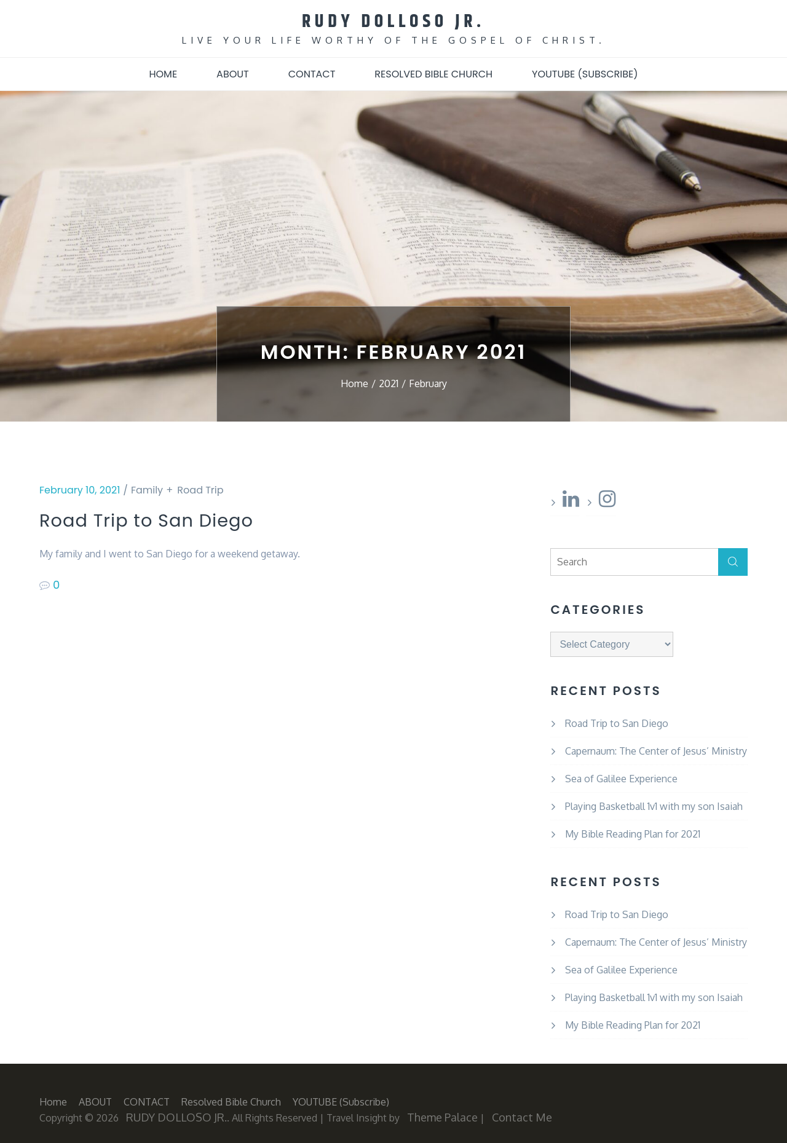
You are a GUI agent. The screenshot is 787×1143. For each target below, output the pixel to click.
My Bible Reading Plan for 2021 (632, 833)
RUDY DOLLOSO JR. (394, 20)
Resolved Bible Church (433, 73)
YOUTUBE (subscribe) (585, 73)
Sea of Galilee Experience (621, 777)
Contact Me (522, 1116)
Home (163, 73)
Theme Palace (442, 1116)
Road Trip (200, 489)
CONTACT (312, 73)
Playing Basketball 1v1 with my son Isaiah (654, 805)
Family (147, 489)
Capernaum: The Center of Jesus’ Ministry (656, 750)
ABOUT (232, 73)
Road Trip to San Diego (164, 520)
